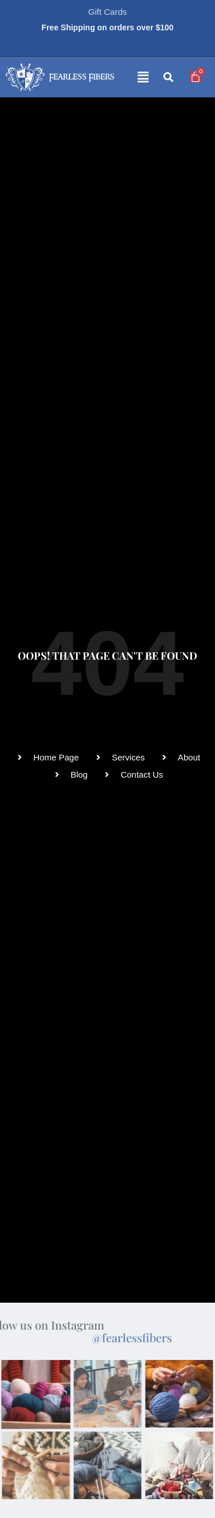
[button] (134, 77)
